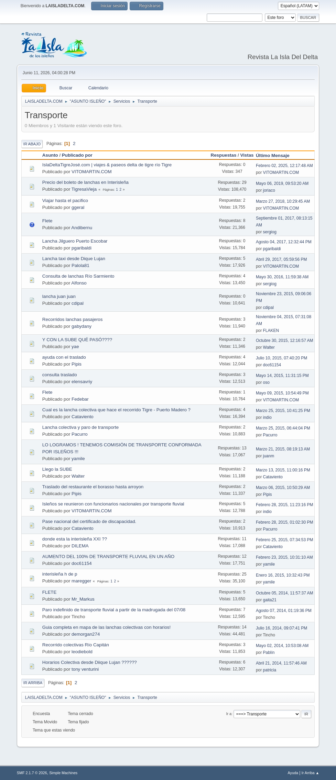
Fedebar (80, 399)
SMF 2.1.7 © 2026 (32, 773)
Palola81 (80, 265)
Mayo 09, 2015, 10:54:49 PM (282, 393)
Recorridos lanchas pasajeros (72, 319)
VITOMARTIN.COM (92, 171)
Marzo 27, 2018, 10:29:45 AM (283, 201)
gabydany (81, 326)
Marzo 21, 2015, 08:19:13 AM (283, 449)
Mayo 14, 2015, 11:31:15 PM (282, 375)
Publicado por (77, 155)
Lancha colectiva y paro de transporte (80, 427)
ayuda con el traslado (64, 357)
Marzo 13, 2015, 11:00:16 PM (283, 470)
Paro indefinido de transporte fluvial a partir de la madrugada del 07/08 (113, 609)
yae (75, 346)
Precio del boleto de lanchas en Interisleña (85, 182)
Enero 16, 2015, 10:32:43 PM (283, 575)
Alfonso (78, 283)
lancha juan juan (59, 296)
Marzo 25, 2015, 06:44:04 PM (283, 428)
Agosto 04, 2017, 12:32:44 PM (284, 241)
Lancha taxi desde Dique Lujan (73, 258)
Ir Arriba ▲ (310, 773)
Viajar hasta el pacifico (65, 200)
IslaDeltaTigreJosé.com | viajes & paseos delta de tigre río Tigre (107, 164)
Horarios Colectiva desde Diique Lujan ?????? (89, 662)
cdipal (78, 303)
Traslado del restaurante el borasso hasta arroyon (92, 486)
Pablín (269, 652)
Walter (269, 347)
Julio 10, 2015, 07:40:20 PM (281, 358)
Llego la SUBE (57, 469)
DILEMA (80, 545)
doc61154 (272, 365)
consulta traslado (59, 374)
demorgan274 (86, 634)
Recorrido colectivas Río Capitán (75, 644)
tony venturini (85, 669)
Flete (47, 220)
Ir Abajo (32, 144)
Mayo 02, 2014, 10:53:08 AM (282, 645)
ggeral (78, 207)
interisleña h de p (59, 574)
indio (267, 417)
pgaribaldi (81, 247)
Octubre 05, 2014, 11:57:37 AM (284, 593)
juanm (268, 456)
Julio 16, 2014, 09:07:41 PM (281, 628)
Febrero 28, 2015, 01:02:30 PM (284, 522)
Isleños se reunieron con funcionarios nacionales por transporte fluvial (113, 503)
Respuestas (224, 155)
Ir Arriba (32, 683)
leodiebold (82, 651)
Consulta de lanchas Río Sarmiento (78, 276)
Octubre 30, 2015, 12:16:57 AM (284, 340)
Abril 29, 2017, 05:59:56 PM (281, 259)
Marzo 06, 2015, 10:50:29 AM (283, 487)
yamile (78, 458)
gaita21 (270, 600)
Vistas (247, 155)
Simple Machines (63, 773)
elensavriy (82, 381)
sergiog (270, 232)
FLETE (49, 592)
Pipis (77, 364)
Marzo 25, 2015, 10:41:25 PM (283, 410)
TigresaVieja (84, 189)
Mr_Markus (83, 599)
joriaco (269, 190)
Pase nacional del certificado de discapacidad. (89, 521)
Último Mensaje (276, 155)
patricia (270, 670)
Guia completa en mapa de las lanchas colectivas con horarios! (106, 627)
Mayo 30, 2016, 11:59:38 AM (282, 277)
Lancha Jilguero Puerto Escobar (75, 241)
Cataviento (83, 416)
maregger (81, 580)
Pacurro (80, 434)
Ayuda (293, 773)
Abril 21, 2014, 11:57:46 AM (281, 663)
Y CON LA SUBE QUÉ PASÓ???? (77, 339)
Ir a (229, 714)
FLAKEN (271, 330)
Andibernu (81, 227)
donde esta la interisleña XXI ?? (74, 539)
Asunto (50, 155)
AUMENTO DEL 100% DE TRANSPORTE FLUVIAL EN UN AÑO (108, 556)
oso (266, 382)
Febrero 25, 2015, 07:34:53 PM (284, 539)
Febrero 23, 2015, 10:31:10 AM (284, 557)
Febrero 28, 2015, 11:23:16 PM (284, 504)
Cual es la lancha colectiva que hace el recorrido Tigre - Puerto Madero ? (116, 409)
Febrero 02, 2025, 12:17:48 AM (284, 165)
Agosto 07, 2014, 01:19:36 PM (284, 610)
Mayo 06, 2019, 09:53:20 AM (282, 183)
